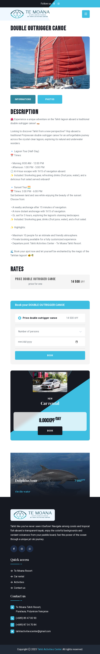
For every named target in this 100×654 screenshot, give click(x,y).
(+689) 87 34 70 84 (26, 624)
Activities (19, 582)
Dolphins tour (26, 480)
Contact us (19, 587)
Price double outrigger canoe (40, 318)
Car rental (19, 576)
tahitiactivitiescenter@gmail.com (33, 631)
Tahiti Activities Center (49, 649)
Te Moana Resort (23, 570)
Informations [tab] (23, 99)
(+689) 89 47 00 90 (26, 618)
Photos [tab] (49, 99)
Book (50, 355)
